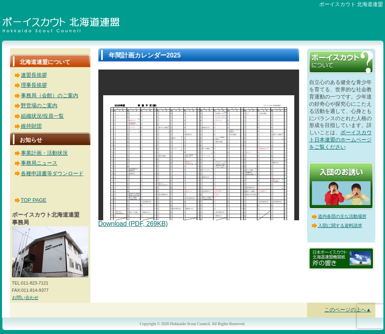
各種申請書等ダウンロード (52, 173)
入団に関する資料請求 (340, 225)
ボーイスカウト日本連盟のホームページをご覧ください (340, 139)
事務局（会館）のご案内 (49, 95)
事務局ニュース (39, 163)
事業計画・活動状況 (44, 153)
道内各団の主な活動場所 (342, 216)
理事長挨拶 (34, 85)
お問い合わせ (25, 297)
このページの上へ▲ (347, 310)
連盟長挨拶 (34, 75)
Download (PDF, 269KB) (133, 223)
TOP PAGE (34, 200)
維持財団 (31, 126)
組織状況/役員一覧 (42, 116)
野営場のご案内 (39, 105)
